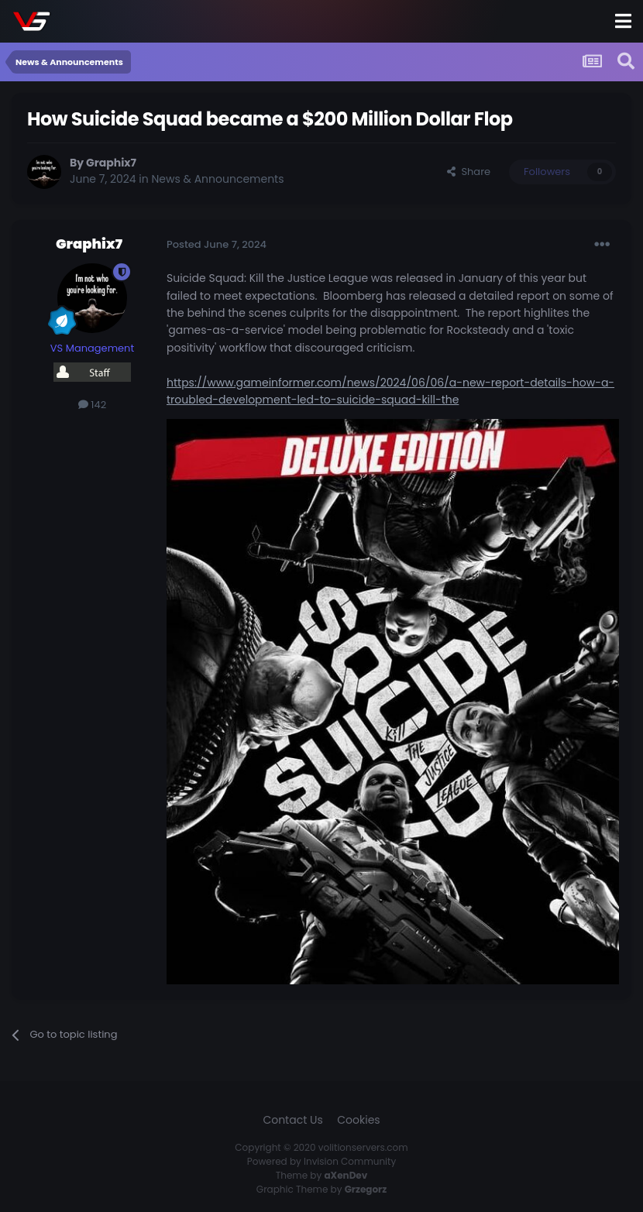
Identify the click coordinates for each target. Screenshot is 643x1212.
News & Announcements (218, 179)
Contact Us (292, 1120)
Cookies (358, 1120)
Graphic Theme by (321, 1189)
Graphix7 (111, 162)
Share (468, 171)
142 (92, 404)
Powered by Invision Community (321, 1161)
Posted (216, 244)
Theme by (322, 1175)
